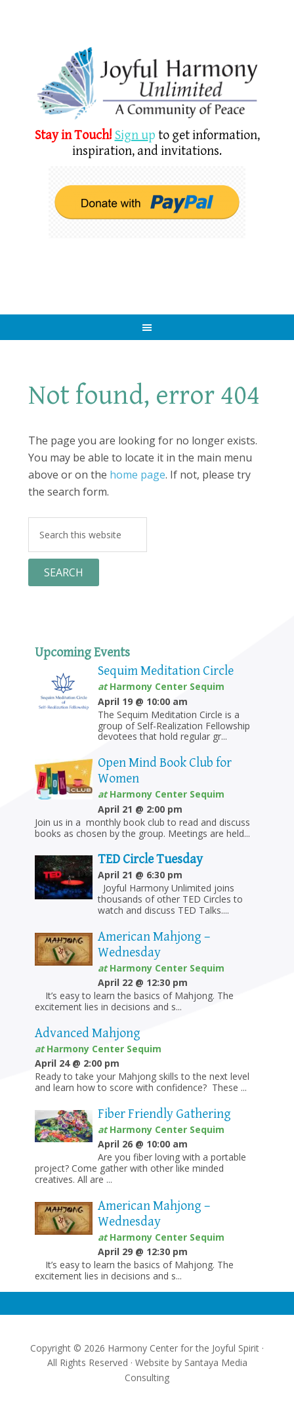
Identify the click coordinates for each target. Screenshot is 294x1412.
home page (137, 474)
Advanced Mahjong (87, 1033)
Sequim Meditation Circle (166, 671)
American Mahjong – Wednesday (154, 945)
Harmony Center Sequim (146, 83)
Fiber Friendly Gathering (164, 1114)
